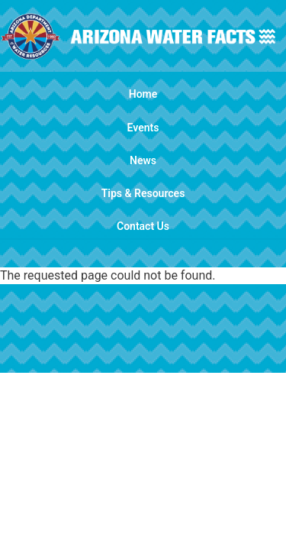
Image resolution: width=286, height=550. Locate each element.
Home (143, 94)
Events (143, 127)
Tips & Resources (143, 193)
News (143, 160)
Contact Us (143, 226)
